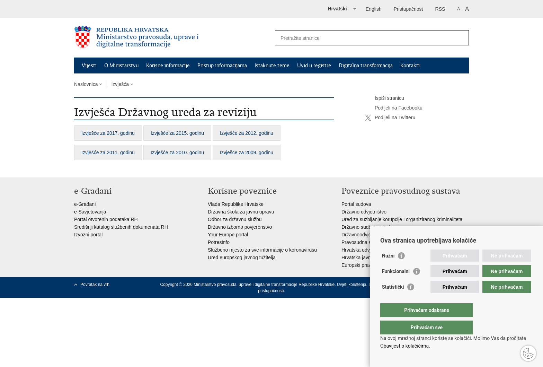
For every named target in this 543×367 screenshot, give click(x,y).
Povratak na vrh (94, 284)
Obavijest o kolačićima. (405, 346)
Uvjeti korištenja (351, 284)
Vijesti (89, 65)
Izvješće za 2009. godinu (246, 152)
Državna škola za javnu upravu (241, 212)
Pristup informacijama (222, 65)
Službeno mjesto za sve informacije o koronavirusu (262, 250)
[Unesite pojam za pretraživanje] (364, 38)
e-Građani (85, 204)
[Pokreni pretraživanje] (461, 37)
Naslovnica (86, 84)
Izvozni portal (88, 234)
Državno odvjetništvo (363, 212)
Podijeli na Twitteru (390, 118)
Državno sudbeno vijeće (367, 227)
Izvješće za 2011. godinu (108, 152)
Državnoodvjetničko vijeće (369, 234)
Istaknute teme (272, 65)
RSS (440, 9)
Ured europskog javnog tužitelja (242, 257)
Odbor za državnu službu (235, 219)
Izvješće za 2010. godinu (177, 152)
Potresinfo (219, 242)
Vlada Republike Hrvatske (236, 204)
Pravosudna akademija (366, 242)
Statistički (393, 301)
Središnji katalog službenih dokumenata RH (121, 227)
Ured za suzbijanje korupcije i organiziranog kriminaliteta (401, 219)
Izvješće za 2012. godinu (246, 133)
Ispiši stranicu (384, 98)
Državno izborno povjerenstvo (240, 227)
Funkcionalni (396, 285)
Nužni (388, 269)
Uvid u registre (314, 65)
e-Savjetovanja (90, 212)
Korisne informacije (168, 65)
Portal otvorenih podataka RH (106, 219)
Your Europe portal (228, 234)
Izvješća (120, 84)
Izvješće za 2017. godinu (108, 133)
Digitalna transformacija (366, 65)
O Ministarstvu (121, 65)
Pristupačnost (408, 9)
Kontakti (410, 65)
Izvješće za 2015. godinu (177, 133)
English (374, 9)
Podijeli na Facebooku (393, 108)
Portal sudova (356, 204)
